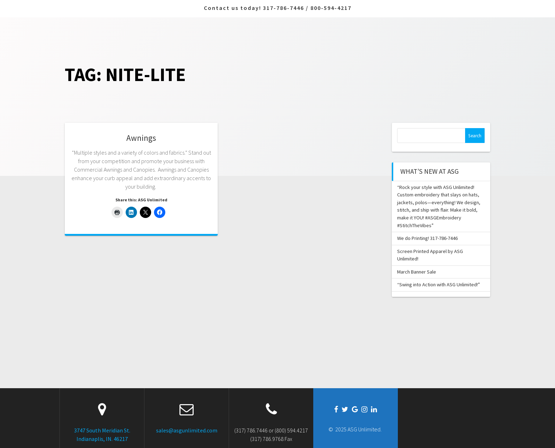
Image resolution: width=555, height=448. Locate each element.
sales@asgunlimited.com (186, 430)
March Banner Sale (416, 272)
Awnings (141, 138)
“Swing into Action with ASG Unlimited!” (438, 284)
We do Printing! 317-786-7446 (427, 238)
